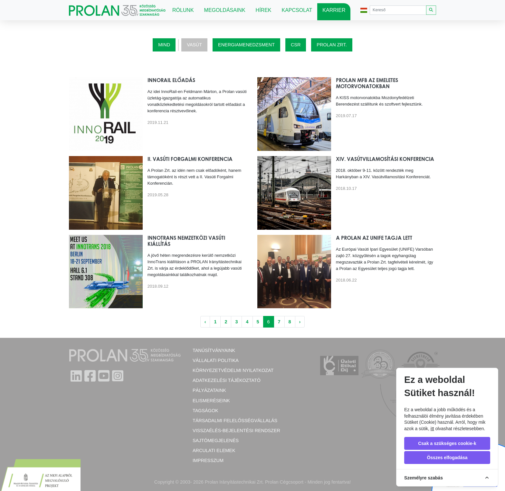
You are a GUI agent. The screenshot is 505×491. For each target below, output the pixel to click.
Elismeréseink (211, 400)
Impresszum (208, 460)
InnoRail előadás (171, 80)
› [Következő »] (300, 321)
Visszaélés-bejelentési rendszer (236, 430)
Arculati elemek (214, 450)
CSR (295, 44)
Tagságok (205, 410)
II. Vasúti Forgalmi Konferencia (190, 159)
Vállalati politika (216, 360)
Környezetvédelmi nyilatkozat (233, 370)
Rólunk (183, 10)
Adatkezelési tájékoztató (227, 380)
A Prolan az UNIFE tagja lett (374, 238)
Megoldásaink (224, 10)
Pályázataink (209, 390)
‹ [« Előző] (205, 321)
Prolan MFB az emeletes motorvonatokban (367, 83)
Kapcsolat (297, 10)
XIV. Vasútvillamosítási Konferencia (385, 159)
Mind (164, 44)
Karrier (333, 10)
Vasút (194, 44)
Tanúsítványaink (214, 350)
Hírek (264, 10)
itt (432, 428)
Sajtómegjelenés (216, 440)
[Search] (398, 10)
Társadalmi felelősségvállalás (235, 420)
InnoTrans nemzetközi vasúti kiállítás (186, 241)
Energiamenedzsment (246, 44)
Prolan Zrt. (332, 44)
